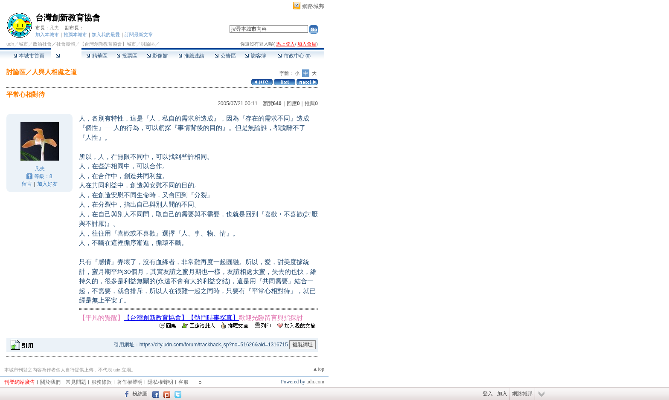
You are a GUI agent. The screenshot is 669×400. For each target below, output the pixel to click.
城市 (23, 43)
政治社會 (42, 43)
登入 (488, 394)
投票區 (126, 56)
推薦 (311, 103)
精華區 (96, 56)
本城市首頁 (28, 56)
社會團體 (65, 43)
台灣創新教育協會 (67, 17)
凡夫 (54, 27)
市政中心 (294, 56)
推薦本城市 (75, 34)
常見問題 (76, 382)
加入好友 (47, 184)
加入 (502, 394)
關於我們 (50, 382)
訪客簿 (255, 56)
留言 (27, 184)
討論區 (66, 56)
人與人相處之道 (54, 71)
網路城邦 (313, 6)
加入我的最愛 (106, 34)
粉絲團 (140, 394)
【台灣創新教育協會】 (156, 317)
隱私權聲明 (160, 382)
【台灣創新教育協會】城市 (108, 43)
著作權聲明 (130, 382)
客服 (183, 382)
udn (10, 43)
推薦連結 (191, 56)
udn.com (315, 382)
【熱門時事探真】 (213, 317)
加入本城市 (47, 34)
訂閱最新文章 (139, 34)
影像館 (157, 56)
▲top (318, 369)
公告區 (225, 56)
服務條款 (101, 382)
